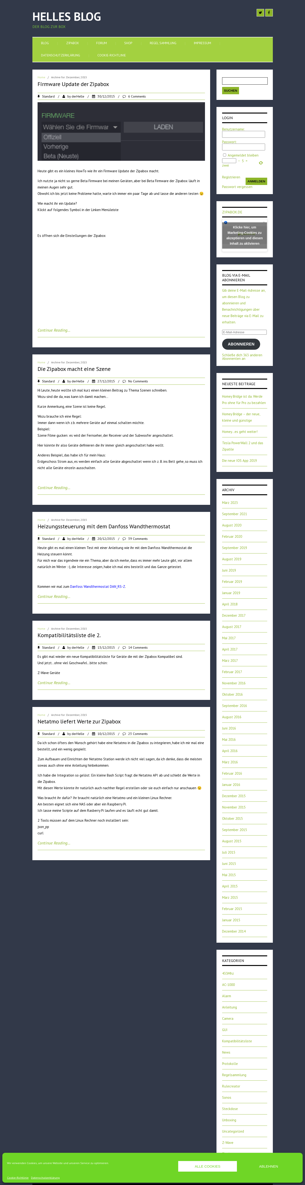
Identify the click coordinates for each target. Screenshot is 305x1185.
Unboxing (229, 1120)
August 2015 (231, 841)
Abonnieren (241, 344)
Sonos (226, 1097)
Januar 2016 (231, 784)
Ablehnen (268, 1166)
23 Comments (138, 734)
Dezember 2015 (234, 796)
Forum (101, 43)
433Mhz (228, 973)
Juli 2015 (228, 852)
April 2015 (230, 886)
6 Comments (137, 96)
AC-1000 (228, 984)
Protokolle (230, 1063)
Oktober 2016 (232, 694)
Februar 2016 (232, 773)
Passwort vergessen (237, 186)
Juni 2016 (229, 728)
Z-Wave (227, 1142)
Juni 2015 (229, 863)
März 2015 (230, 897)
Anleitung (229, 1007)
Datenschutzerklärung (45, 1177)
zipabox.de (232, 212)
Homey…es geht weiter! (240, 431)
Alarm (226, 996)
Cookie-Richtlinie (18, 1177)
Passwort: (229, 142)
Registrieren (231, 177)
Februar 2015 (232, 908)
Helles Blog (66, 16)
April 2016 (230, 751)
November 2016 (234, 683)
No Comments (138, 381)
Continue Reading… (54, 330)
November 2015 (234, 807)
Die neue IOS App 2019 (239, 460)
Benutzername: (233, 129)
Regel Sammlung (163, 43)
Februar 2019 (232, 581)
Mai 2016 (229, 739)
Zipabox (72, 43)
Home (41, 77)
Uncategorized (233, 1131)
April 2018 (230, 604)
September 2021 (234, 514)
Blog (45, 43)
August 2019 (231, 559)
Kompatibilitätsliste (237, 1041)
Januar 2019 (231, 593)
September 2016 (234, 705)
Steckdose (230, 1109)
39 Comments (138, 539)
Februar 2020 (232, 536)
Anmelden (256, 181)
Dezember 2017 (234, 615)
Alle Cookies (207, 1166)
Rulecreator (231, 1086)
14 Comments (138, 647)
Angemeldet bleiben (243, 155)
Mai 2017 (229, 638)
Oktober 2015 (232, 818)
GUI (225, 1030)
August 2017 (231, 626)
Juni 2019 (229, 570)
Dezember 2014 (234, 931)
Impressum (202, 43)
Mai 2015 (229, 875)
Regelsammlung (234, 1075)
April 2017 (230, 649)
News (226, 1052)
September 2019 (234, 547)
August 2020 (231, 525)
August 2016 (231, 717)
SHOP (128, 43)
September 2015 (234, 830)
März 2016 (230, 762)
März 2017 (230, 660)
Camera (227, 1018)
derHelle (78, 96)
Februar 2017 (232, 672)
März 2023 (230, 502)
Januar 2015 (231, 920)
